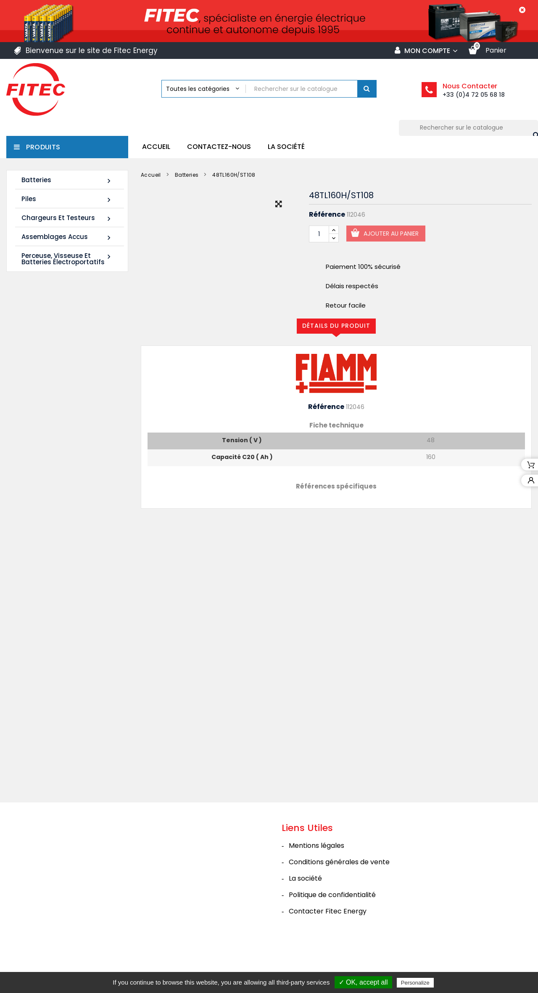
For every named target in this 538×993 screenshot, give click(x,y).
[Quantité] (319, 234)
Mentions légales (316, 878)
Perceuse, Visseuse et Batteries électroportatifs (67, 258)
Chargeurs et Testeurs (67, 218)
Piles (67, 199)
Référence (327, 214)
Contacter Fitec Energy (328, 943)
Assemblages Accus (67, 237)
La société (286, 146)
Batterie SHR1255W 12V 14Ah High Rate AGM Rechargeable (60, 394)
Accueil (156, 146)
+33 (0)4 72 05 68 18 (474, 94)
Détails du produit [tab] (336, 325)
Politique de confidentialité (332, 927)
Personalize (415, 983)
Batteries (67, 180)
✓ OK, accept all (363, 982)
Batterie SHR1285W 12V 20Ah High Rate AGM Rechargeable (60, 508)
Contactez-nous (219, 146)
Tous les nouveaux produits (75, 560)
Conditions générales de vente (339, 894)
